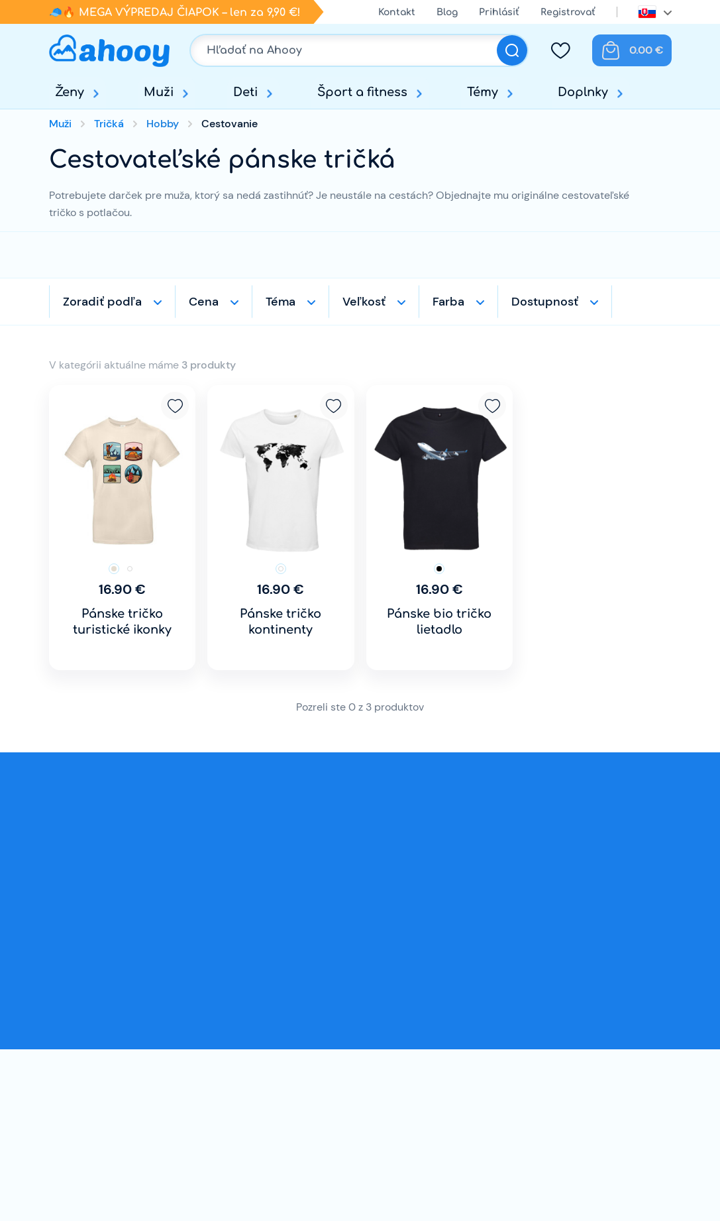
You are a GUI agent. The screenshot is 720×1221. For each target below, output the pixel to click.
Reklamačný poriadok (328, 1058)
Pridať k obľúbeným (175, 406)
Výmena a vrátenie (320, 1015)
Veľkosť (364, 302)
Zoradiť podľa (102, 302)
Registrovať (567, 12)
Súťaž (287, 1158)
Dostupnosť (544, 302)
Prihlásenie (484, 1036)
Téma (280, 302)
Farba (448, 302)
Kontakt (396, 12)
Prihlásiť (499, 12)
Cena (204, 302)
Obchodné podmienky (329, 1036)
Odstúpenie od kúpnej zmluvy (347, 1079)
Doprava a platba (316, 994)
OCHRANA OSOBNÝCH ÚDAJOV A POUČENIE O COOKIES (332, 1118)
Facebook (559, 1052)
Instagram (601, 1052)
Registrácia (485, 1058)
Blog (447, 12)
